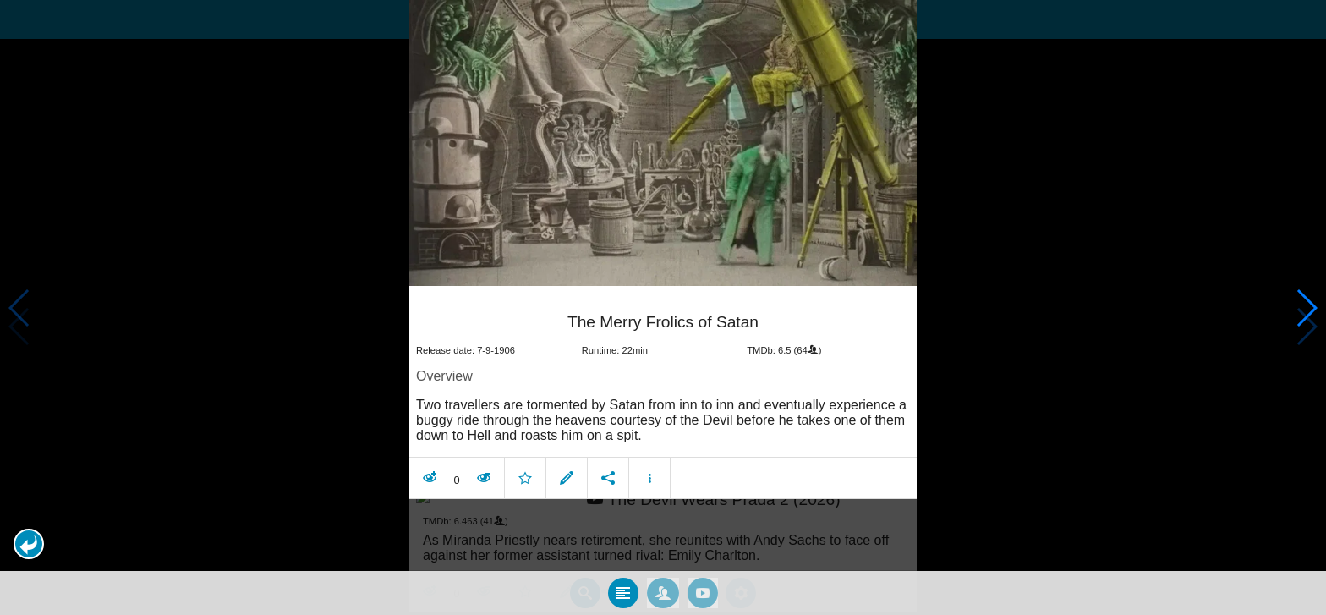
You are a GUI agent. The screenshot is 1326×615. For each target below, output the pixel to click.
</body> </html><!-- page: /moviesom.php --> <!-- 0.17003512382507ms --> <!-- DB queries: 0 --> (663, 307)
